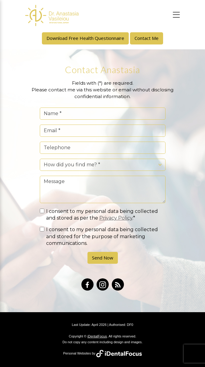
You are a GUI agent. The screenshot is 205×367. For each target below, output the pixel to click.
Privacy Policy (115, 218)
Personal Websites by (102, 353)
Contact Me (147, 38)
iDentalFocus (97, 336)
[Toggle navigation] (176, 15)
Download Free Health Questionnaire (85, 38)
